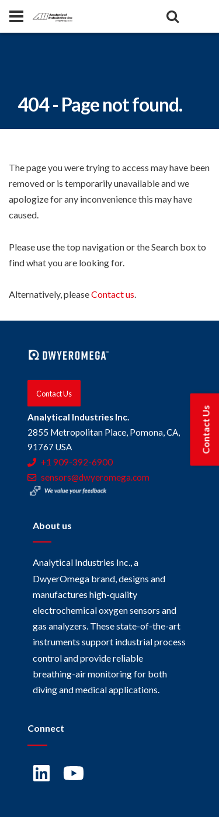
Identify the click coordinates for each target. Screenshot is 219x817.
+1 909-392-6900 (70, 462)
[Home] (52, 15)
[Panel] (16, 16)
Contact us (112, 294)
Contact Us (54, 393)
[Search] (172, 16)
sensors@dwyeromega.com (88, 477)
